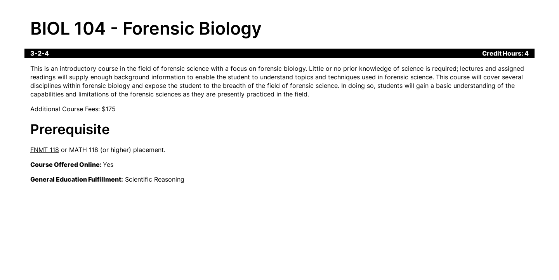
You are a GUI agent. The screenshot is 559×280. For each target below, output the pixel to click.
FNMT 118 (44, 150)
